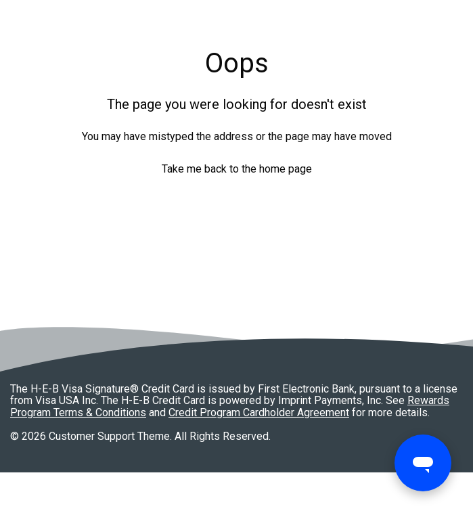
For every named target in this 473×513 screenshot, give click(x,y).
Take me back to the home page (237, 168)
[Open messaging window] (423, 462)
